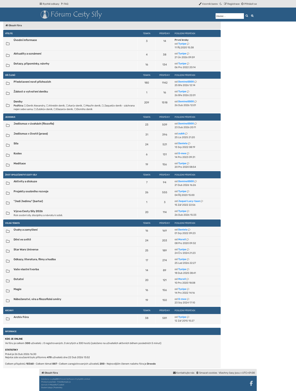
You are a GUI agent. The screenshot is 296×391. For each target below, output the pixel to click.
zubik (181, 133)
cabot (61, 385)
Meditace (20, 163)
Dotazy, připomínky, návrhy (31, 63)
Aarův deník (74, 105)
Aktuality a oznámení (27, 53)
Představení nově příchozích (32, 81)
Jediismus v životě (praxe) (31, 133)
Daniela (182, 143)
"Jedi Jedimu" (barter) (28, 201)
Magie (17, 289)
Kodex (18, 153)
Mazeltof (54, 385)
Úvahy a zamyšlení (26, 229)
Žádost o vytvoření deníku (31, 91)
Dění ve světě (22, 239)
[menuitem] (64, 4)
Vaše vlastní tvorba (26, 269)
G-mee (182, 153)
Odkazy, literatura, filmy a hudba (35, 259)
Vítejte (9, 33)
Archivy (9, 310)
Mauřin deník (92, 105)
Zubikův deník (43, 109)
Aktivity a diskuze (25, 181)
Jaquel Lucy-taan (189, 201)
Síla (16, 143)
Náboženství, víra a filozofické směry (37, 299)
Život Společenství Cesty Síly (21, 175)
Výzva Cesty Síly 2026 (28, 211)
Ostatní (19, 279)
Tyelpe (182, 43)
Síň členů (10, 75)
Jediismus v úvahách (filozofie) (34, 123)
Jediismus (10, 117)
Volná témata (12, 223)
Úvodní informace (25, 40)
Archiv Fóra (21, 317)
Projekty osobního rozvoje (31, 191)
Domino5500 (186, 81)
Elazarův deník (63, 109)
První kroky (182, 39)
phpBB (55, 379)
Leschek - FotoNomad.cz (59, 382)
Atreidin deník (55, 105)
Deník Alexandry (34, 105)
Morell (182, 239)
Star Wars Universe (26, 249)
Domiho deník (83, 109)
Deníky (18, 101)
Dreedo (151, 363)
